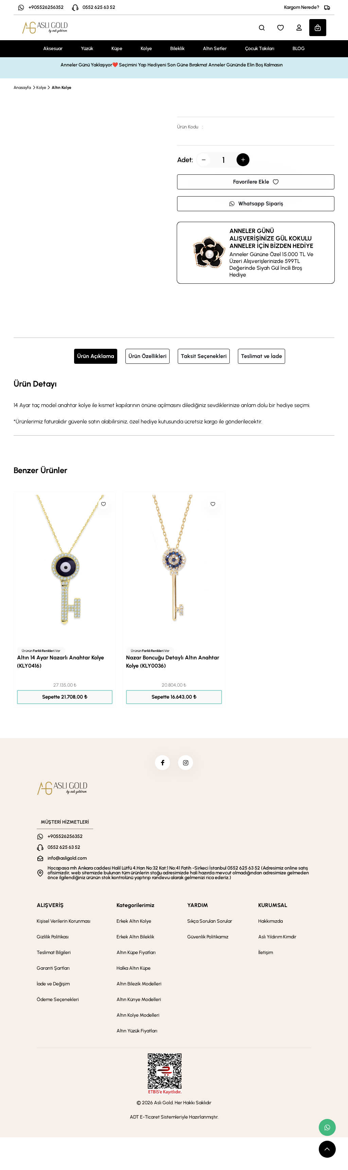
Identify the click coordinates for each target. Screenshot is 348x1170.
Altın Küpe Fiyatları (136, 954)
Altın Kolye (61, 87)
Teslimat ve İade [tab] (261, 356)
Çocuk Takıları (259, 48)
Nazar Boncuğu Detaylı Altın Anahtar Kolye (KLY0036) (172, 661)
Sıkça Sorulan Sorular (209, 923)
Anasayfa (22, 87)
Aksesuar (53, 48)
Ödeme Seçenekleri (58, 1001)
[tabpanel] (174, 401)
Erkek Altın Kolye (134, 923)
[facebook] (161, 763)
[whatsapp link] (327, 1127)
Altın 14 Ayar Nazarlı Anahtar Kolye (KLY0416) (60, 661)
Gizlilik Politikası (53, 939)
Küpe (116, 48)
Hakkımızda (270, 923)
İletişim (265, 954)
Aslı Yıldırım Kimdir (277, 939)
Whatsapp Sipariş (256, 203)
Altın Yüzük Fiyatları (137, 1033)
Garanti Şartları (53, 970)
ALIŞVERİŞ (50, 907)
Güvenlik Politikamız (207, 939)
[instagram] (186, 763)
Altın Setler (215, 48)
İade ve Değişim (53, 986)
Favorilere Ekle (256, 181)
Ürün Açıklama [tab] (95, 356)
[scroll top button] (327, 1149)
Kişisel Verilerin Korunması (63, 923)
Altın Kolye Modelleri (138, 1017)
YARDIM (197, 907)
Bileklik (177, 48)
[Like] (103, 504)
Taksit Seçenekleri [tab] (204, 356)
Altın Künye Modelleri (139, 1001)
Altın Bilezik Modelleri (139, 986)
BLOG (299, 48)
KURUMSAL (272, 907)
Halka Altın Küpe (134, 970)
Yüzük (87, 48)
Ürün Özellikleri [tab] (147, 356)
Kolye (146, 48)
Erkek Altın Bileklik (135, 939)
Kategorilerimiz (135, 907)
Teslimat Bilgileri (54, 954)
